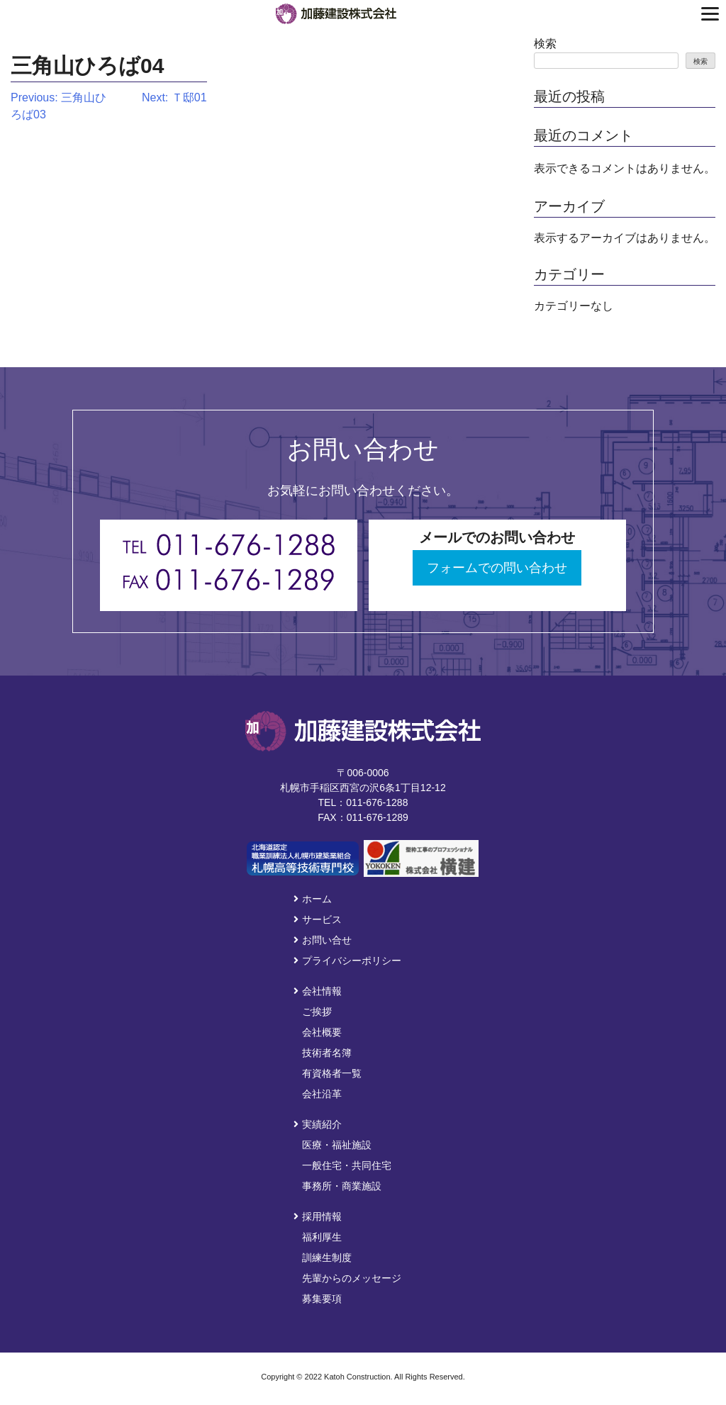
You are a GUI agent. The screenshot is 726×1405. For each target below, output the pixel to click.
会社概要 (322, 1032)
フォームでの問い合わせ (497, 568)
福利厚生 (322, 1237)
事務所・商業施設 (341, 1186)
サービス (318, 919)
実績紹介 (318, 1124)
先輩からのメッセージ (351, 1278)
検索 (545, 44)
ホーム (313, 899)
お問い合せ (323, 940)
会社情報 (318, 991)
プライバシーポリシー (347, 960)
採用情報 (318, 1216)
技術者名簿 (327, 1052)
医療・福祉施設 (337, 1145)
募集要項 (322, 1298)
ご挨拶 (317, 1011)
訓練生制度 (327, 1257)
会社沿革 (322, 1093)
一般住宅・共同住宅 (346, 1165)
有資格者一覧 (332, 1073)
